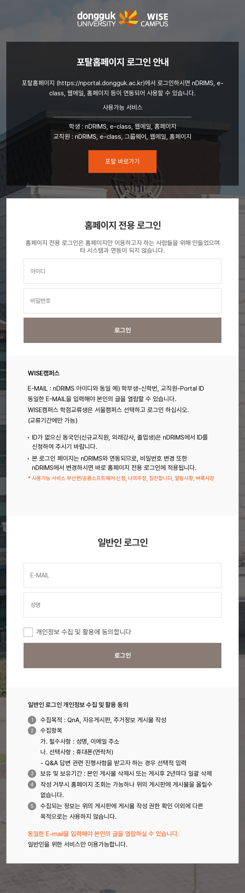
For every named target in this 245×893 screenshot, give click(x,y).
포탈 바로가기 (122, 161)
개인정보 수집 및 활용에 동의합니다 (83, 632)
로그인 (123, 330)
